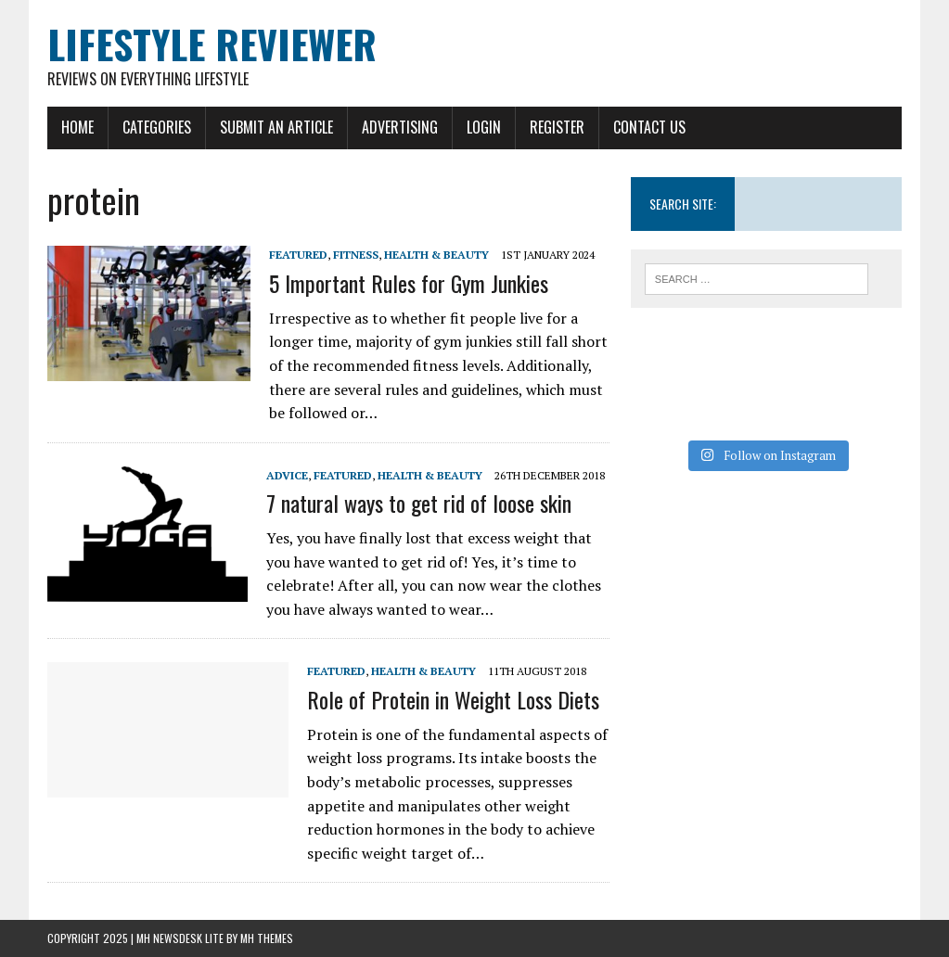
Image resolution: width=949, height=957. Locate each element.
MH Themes (266, 938)
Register (557, 127)
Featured (298, 255)
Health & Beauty (436, 255)
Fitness (355, 255)
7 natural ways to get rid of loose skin (418, 502)
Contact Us (649, 127)
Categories (156, 127)
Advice (287, 475)
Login (484, 127)
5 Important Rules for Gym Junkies (408, 283)
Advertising (400, 127)
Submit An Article (276, 127)
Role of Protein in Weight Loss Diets (453, 699)
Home (77, 127)
